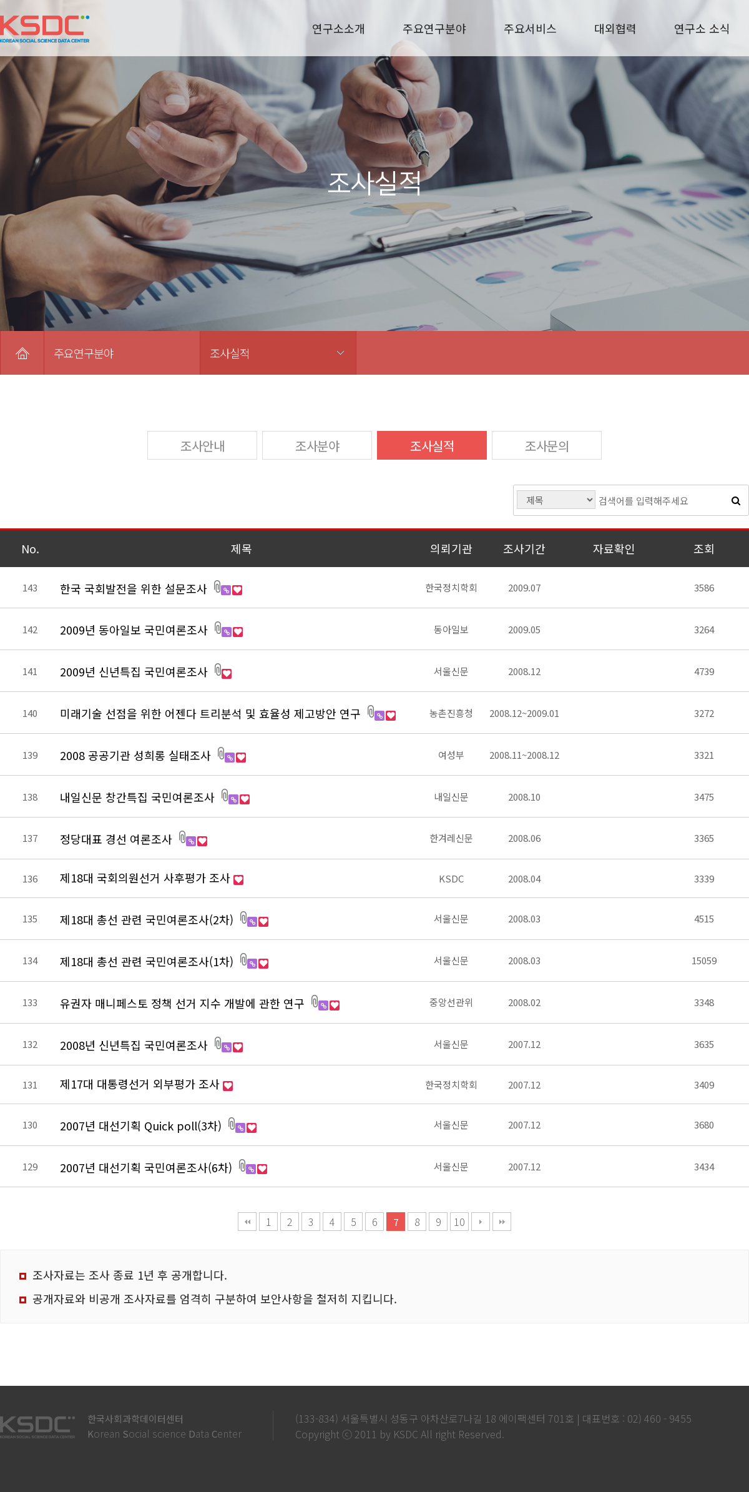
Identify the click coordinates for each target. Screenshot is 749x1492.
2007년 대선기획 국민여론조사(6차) (147, 1167)
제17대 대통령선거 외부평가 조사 (141, 1083)
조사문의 (547, 446)
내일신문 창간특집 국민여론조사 (139, 797)
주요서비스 (530, 28)
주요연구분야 (434, 28)
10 (459, 1221)
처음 (247, 1221)
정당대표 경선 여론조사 (117, 839)
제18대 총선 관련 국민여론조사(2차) (148, 919)
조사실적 (230, 353)
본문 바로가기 (0, 0)
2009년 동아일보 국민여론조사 (135, 629)
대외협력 (615, 28)
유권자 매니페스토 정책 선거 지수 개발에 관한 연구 (184, 1003)
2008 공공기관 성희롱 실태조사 (137, 755)
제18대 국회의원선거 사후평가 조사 (146, 877)
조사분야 (317, 446)
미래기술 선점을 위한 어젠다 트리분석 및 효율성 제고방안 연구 (212, 713)
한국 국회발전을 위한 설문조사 (135, 588)
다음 (480, 1221)
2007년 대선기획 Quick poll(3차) (142, 1125)
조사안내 (202, 446)
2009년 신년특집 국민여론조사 (135, 671)
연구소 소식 (702, 28)
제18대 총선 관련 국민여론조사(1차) (148, 961)
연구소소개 (338, 28)
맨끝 (501, 1221)
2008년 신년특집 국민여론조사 (135, 1045)
